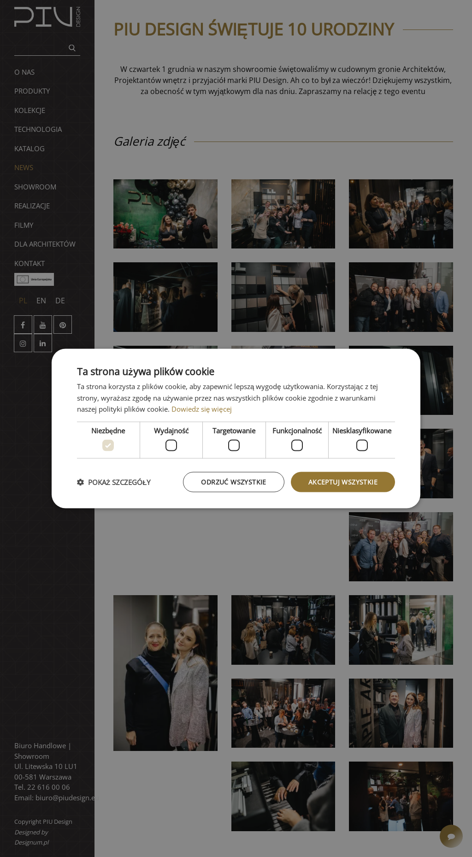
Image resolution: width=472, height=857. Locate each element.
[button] (113, 482)
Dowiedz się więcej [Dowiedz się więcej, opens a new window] (201, 409)
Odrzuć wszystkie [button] (233, 481)
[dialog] (236, 428)
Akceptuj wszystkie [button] (343, 481)
